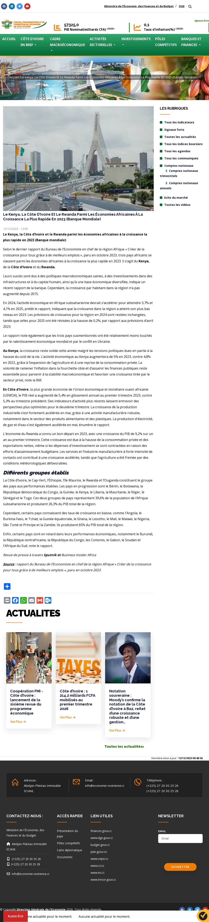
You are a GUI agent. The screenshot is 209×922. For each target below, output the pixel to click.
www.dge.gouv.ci (102, 838)
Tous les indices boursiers (183, 144)
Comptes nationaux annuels (179, 185)
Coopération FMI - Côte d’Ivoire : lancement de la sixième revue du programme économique (26, 702)
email (162, 831)
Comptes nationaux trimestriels (179, 173)
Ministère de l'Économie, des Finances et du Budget (139, 6)
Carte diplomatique (69, 850)
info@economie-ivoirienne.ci (104, 785)
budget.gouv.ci (100, 845)
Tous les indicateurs (179, 122)
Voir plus (16, 721)
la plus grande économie (49, 389)
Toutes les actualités (180, 137)
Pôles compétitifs (68, 843)
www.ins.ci (97, 873)
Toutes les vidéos (177, 205)
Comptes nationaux (178, 166)
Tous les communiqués (181, 158)
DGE (182, 6)
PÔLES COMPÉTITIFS (166, 42)
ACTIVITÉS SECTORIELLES (101, 42)
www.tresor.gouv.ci (103, 879)
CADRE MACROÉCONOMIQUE (67, 42)
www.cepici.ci (99, 859)
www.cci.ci (97, 866)
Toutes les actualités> (124, 746)
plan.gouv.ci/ (99, 852)
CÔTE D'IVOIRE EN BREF (32, 42)
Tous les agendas (177, 151)
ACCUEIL (9, 39)
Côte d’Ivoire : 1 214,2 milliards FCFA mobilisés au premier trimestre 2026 (77, 700)
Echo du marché (176, 198)
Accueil (14, 77)
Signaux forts (201, 20)
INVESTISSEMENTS (136, 39)
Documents (64, 857)
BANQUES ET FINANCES (191, 42)
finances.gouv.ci (101, 831)
